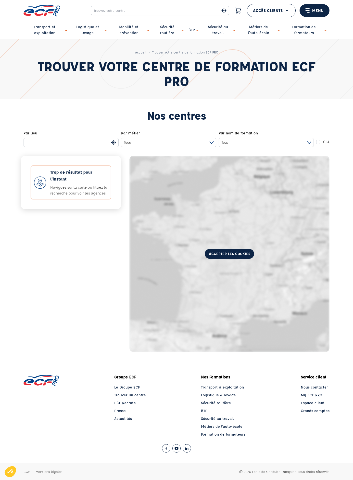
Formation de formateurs (223, 434)
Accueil (140, 52)
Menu (314, 10)
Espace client (313, 403)
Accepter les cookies (229, 253)
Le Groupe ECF (127, 387)
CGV (27, 471)
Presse (120, 410)
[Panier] (238, 10)
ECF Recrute (125, 403)
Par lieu (30, 133)
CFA (326, 142)
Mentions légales (49, 471)
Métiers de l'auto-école (221, 426)
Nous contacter (314, 387)
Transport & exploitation (222, 387)
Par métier (130, 133)
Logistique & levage (218, 395)
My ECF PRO (311, 395)
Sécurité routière (216, 403)
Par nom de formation (238, 133)
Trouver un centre (130, 395)
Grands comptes (315, 410)
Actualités (123, 418)
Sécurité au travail (217, 418)
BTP (204, 410)
